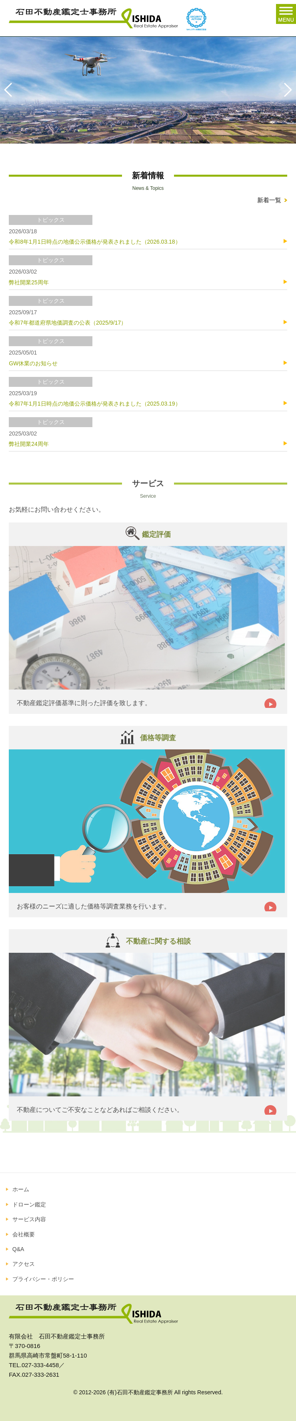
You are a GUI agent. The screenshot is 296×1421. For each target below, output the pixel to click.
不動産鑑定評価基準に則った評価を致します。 (84, 703)
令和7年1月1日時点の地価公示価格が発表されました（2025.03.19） (94, 403)
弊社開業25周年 (29, 282)
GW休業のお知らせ (33, 363)
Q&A (18, 1249)
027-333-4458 (40, 1365)
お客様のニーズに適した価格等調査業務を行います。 (93, 906)
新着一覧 (269, 200)
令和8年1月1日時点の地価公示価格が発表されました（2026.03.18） (94, 241)
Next (284, 90)
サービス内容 (29, 1219)
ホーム (20, 1189)
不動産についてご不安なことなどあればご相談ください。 (100, 1109)
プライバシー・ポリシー (43, 1279)
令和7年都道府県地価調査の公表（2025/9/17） (67, 322)
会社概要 (23, 1234)
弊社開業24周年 (29, 444)
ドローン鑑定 (29, 1204)
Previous (12, 90)
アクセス (23, 1264)
